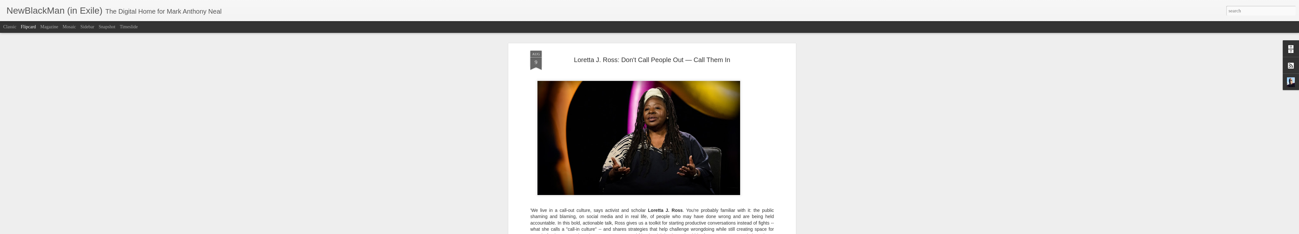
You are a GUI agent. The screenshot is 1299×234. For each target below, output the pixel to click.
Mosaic (69, 26)
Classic (9, 26)
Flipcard (28, 26)
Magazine (49, 26)
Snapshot (107, 26)
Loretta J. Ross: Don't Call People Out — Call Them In (652, 42)
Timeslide (129, 26)
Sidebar (88, 26)
